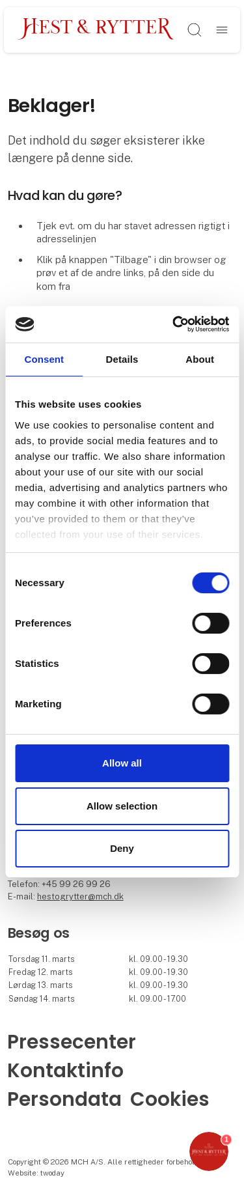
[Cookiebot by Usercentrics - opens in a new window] (173, 324)
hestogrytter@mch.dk (80, 896)
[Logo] (96, 29)
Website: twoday (36, 1172)
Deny (122, 848)
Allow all (122, 762)
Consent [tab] (44, 358)
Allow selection (122, 805)
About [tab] (199, 358)
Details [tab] (122, 358)
